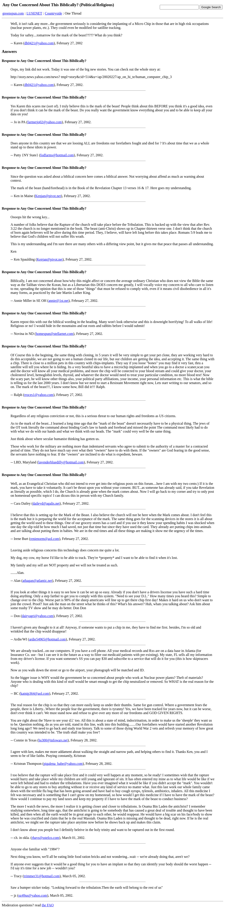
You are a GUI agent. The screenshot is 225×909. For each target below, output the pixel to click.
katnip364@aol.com (34, 693)
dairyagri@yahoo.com (37, 616)
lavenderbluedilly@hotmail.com (61, 462)
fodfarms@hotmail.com (57, 155)
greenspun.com (13, 13)
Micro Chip (143, 24)
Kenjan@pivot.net (48, 196)
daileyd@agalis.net (46, 503)
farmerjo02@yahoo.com (44, 122)
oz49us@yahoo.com (32, 895)
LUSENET (34, 13)
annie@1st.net (58, 300)
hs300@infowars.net (53, 740)
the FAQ (48, 905)
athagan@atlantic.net (37, 580)
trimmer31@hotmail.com (42, 876)
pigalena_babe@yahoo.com (63, 763)
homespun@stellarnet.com (54, 334)
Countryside (53, 13)
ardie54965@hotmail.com (47, 639)
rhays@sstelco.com (45, 838)
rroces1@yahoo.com (38, 395)
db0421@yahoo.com (39, 43)
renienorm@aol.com (44, 539)
